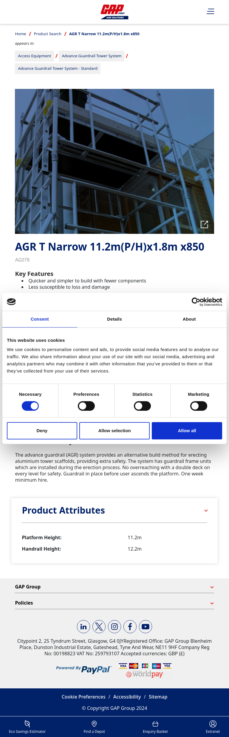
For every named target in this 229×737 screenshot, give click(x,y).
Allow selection (114, 430)
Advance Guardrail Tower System (91, 55)
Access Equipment (34, 55)
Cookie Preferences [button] (84, 696)
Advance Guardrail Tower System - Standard (57, 68)
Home (20, 33)
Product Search (47, 33)
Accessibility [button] (127, 696)
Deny (41, 430)
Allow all (187, 430)
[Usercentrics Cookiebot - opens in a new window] (196, 301)
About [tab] (189, 319)
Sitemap (158, 696)
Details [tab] (114, 319)
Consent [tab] (40, 319)
